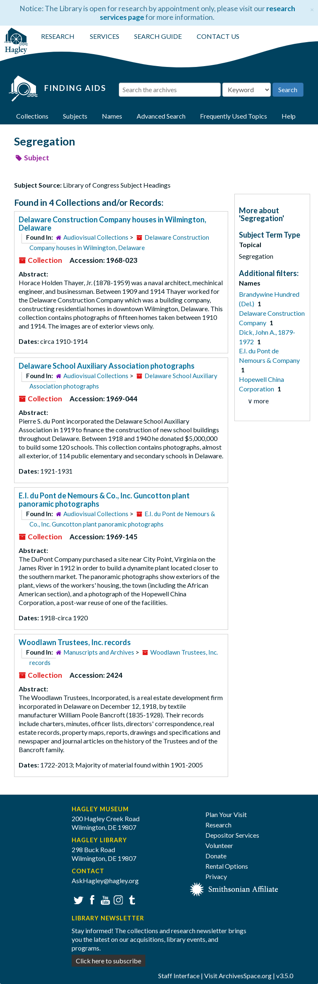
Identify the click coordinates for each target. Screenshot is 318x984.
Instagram (117, 899)
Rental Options (226, 866)
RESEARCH (58, 36)
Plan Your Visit (226, 814)
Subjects (75, 116)
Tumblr (131, 899)
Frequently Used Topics (233, 116)
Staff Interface (179, 975)
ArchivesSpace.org (245, 975)
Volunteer (219, 845)
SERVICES (104, 36)
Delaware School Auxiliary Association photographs (107, 365)
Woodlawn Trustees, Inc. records (75, 642)
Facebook (91, 899)
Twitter (78, 899)
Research (218, 825)
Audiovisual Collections (95, 237)
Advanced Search (161, 116)
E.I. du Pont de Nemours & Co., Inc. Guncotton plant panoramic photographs (104, 499)
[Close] (312, 8)
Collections (32, 116)
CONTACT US (218, 36)
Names (112, 116)
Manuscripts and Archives (98, 652)
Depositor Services (232, 835)
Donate (215, 856)
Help (289, 116)
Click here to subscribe (108, 961)
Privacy (216, 876)
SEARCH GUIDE (158, 36)
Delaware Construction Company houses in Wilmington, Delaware (112, 223)
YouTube (104, 899)
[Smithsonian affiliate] (234, 888)
